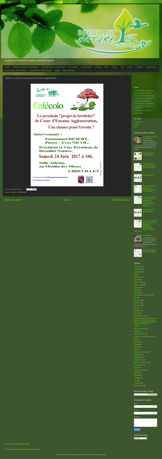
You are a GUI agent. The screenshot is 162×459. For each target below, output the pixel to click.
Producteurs (138, 365)
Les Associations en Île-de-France (15, 70)
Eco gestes (137, 300)
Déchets (136, 292)
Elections (137, 303)
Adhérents (137, 266)
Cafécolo (14, 192)
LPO (135, 127)
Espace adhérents (69, 70)
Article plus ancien (121, 200)
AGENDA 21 (138, 269)
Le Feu (129, 67)
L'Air (122, 67)
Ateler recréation (148, 175)
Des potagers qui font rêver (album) (150, 137)
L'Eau (106, 67)
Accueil (7, 67)
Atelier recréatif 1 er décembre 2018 (149, 210)
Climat (136, 290)
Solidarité (137, 375)
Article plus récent (13, 200)
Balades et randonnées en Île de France (25, 67)
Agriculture (137, 272)
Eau (135, 297)
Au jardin (98, 67)
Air (135, 274)
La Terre (114, 67)
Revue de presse (139, 370)
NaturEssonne (138, 113)
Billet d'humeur (139, 282)
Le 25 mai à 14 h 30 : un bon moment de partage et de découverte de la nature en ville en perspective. (149, 201)
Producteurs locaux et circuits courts (53, 67)
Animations (137, 277)
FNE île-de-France (140, 329)
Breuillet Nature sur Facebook (143, 90)
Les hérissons (147, 235)
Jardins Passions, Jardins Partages (41, 70)
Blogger (103, 454)
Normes (136, 347)
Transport (137, 383)
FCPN (136, 124)
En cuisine (137, 305)
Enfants (136, 313)
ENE (135, 308)
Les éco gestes (73, 67)
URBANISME (22, 192)
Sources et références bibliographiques (17, 444)
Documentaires (151, 67)
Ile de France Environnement (143, 98)
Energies (137, 310)
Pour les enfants (86, 67)
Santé (136, 372)
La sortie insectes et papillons (143, 336)
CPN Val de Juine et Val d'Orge (144, 103)
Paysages (137, 354)
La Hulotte (137, 122)
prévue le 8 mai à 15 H (141, 362)
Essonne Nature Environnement (144, 96)
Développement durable (141, 295)
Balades (136, 279)
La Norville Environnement (142, 110)
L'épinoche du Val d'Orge (142, 101)
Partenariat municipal (141, 352)
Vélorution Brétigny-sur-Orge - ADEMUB (149, 251)
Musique (136, 344)
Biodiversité (137, 285)
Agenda (57, 70)
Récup (136, 367)
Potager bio (137, 360)
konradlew (89, 454)
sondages (137, 378)
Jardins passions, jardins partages (148, 154)
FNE (135, 326)
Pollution (137, 357)
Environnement (139, 316)
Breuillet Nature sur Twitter (142, 93)
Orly (135, 349)
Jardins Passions (139, 334)
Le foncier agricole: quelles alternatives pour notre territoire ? (149, 165)
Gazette (136, 331)
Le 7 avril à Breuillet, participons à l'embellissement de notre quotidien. (149, 188)
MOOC (136, 341)
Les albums (139, 67)
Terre (135, 380)
